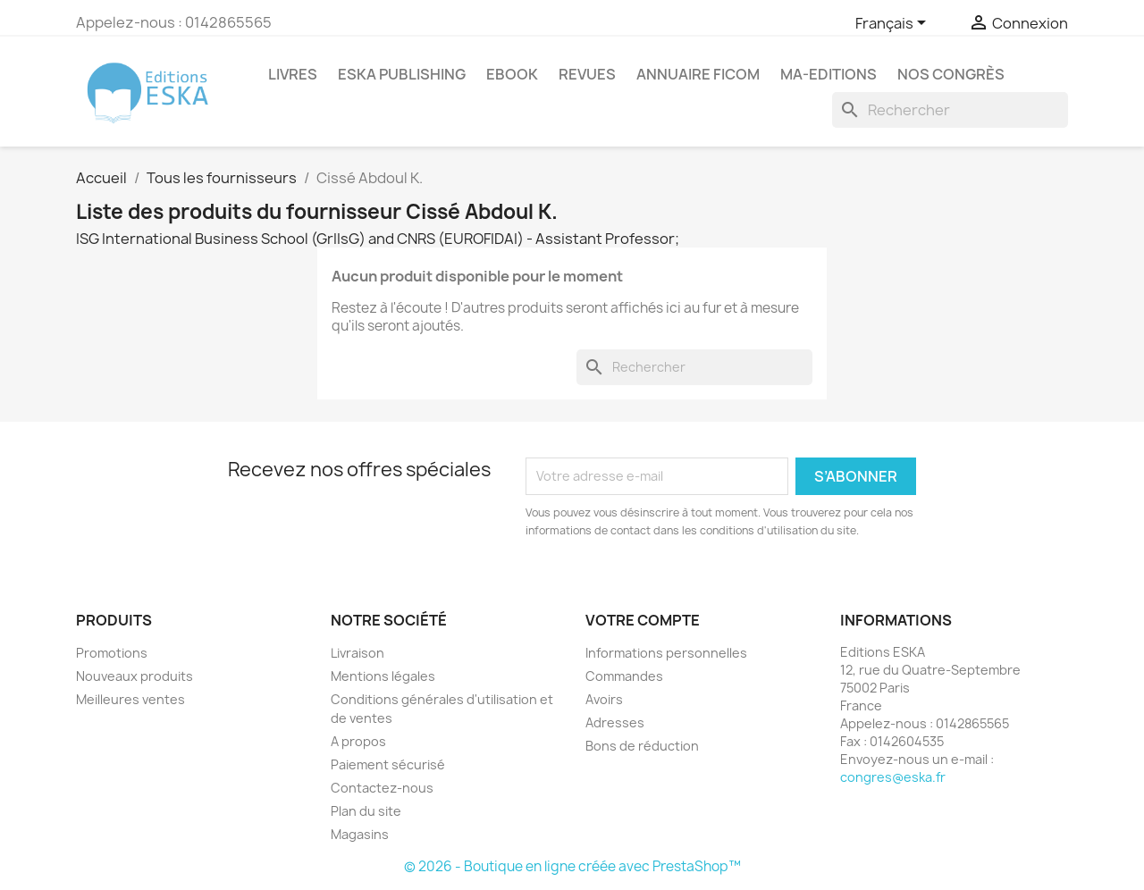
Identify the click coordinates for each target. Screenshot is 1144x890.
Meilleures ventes (130, 699)
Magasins (360, 834)
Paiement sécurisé (388, 764)
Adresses (614, 722)
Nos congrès (951, 74)
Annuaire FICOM (698, 74)
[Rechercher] (950, 110)
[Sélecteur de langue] (893, 24)
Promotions (111, 652)
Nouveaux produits (134, 676)
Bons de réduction (642, 745)
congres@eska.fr (893, 776)
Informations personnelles (666, 652)
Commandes (624, 676)
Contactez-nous (382, 787)
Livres (292, 74)
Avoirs (604, 699)
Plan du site (366, 810)
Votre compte (642, 620)
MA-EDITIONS (828, 74)
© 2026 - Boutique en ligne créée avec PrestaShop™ (572, 866)
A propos (358, 741)
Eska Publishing (402, 74)
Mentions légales (383, 676)
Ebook (512, 74)
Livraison (357, 652)
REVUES (587, 74)
